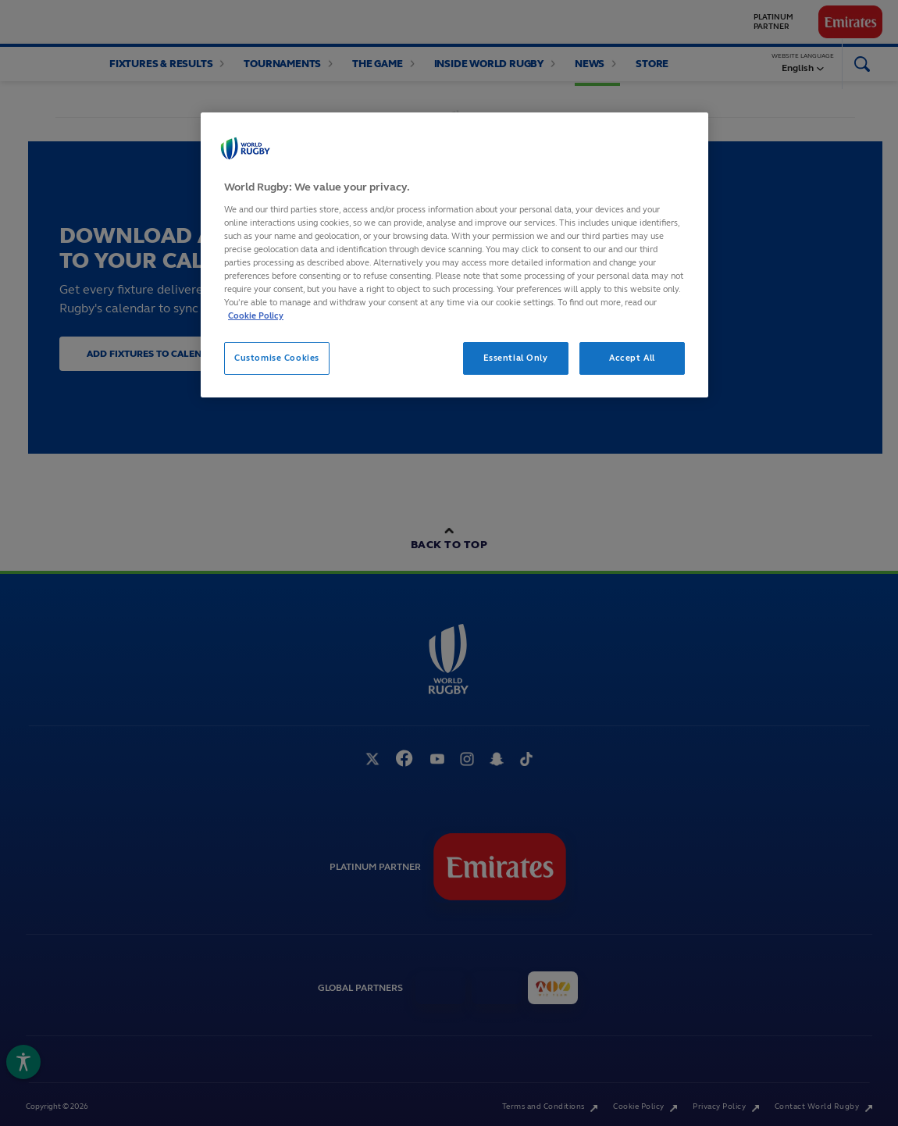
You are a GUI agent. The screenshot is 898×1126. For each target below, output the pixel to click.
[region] (454, 254)
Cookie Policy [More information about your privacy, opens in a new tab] (255, 315)
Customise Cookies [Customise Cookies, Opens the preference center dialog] (276, 357)
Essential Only (515, 357)
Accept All (632, 357)
